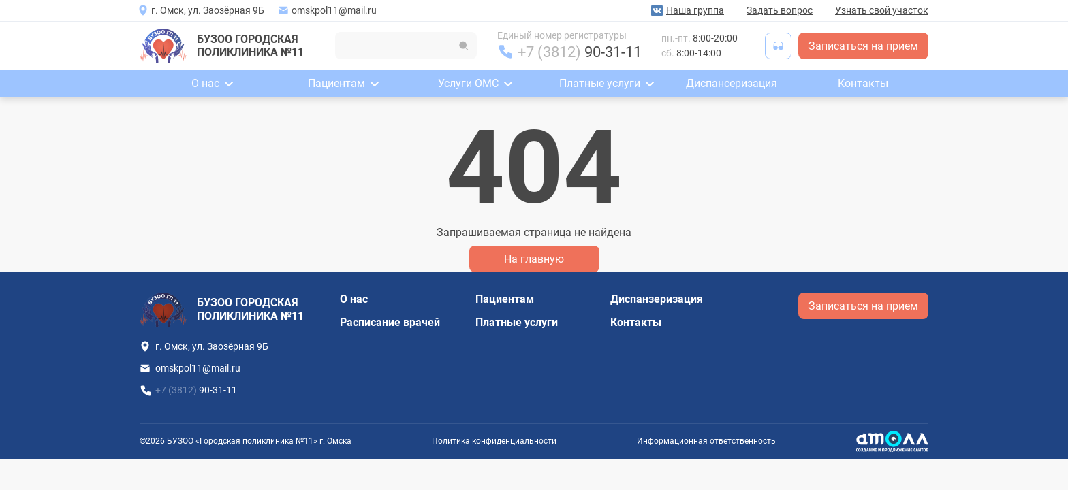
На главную (534, 258)
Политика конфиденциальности (494, 441)
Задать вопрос (780, 10)
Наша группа (695, 10)
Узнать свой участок (881, 10)
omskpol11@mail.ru (334, 10)
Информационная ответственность (706, 441)
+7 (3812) (580, 52)
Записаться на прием (863, 45)
